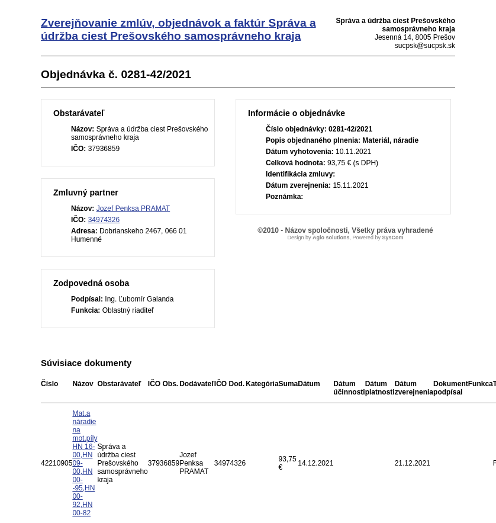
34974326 (104, 220)
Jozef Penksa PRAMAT (133, 208)
